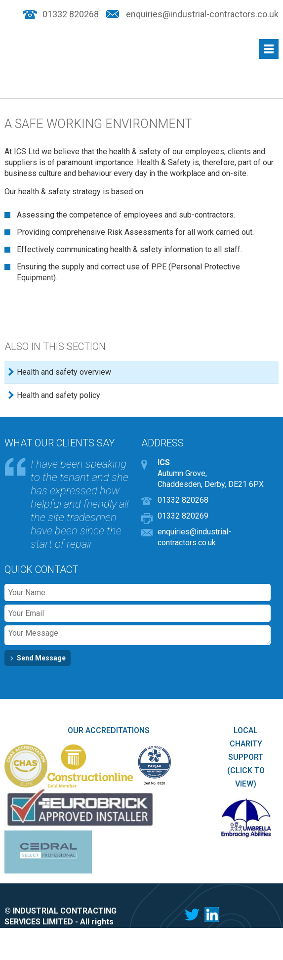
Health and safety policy (58, 395)
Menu (269, 49)
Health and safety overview (64, 372)
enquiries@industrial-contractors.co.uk (202, 14)
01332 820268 (70, 14)
